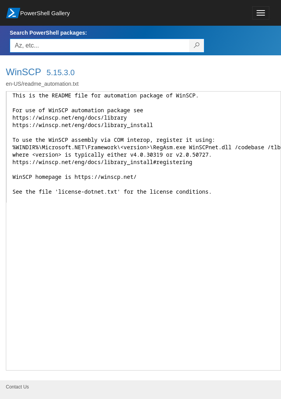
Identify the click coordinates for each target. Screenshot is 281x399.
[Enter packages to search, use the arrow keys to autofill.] (100, 46)
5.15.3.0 (61, 72)
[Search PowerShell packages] (196, 46)
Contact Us (17, 387)
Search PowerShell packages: (48, 33)
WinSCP (23, 72)
